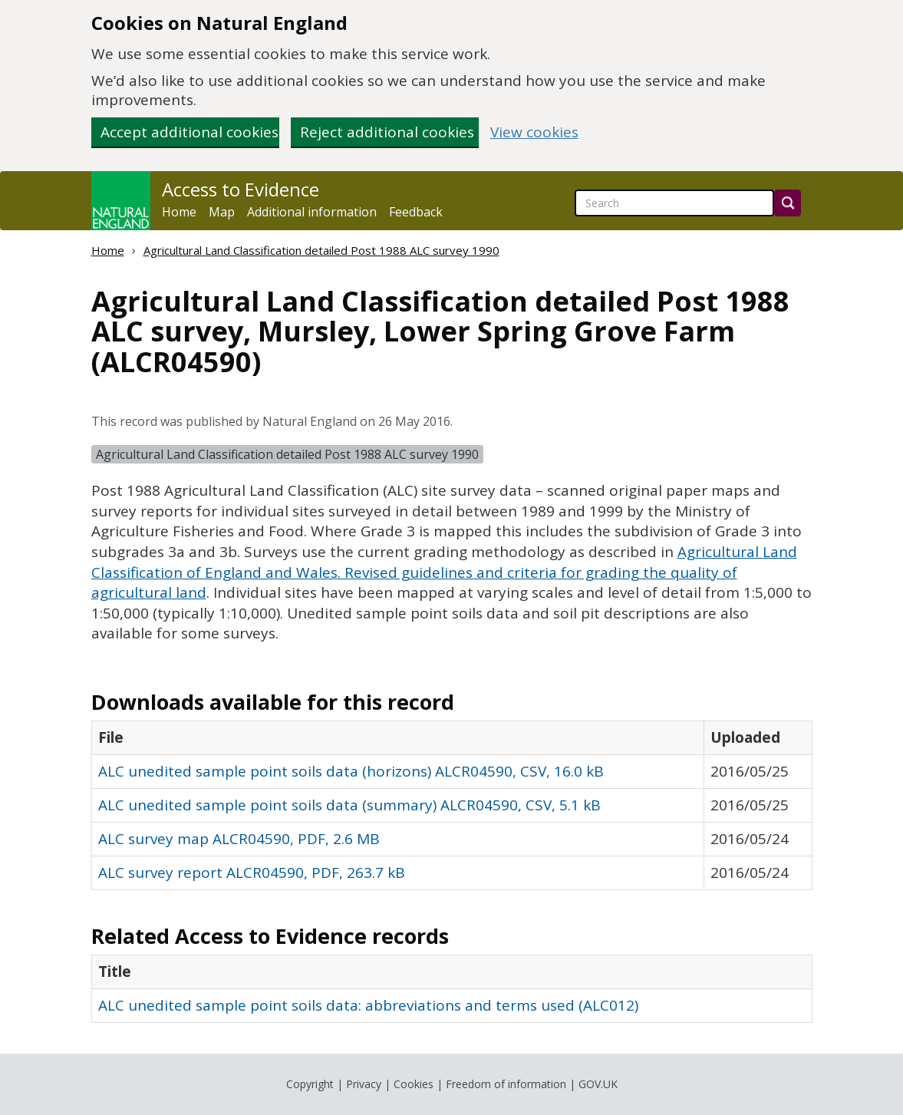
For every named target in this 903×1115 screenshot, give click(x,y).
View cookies (534, 132)
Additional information (312, 212)
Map (222, 212)
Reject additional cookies (387, 132)
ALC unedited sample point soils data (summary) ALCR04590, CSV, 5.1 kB (349, 805)
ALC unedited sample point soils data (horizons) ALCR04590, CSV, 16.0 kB (351, 771)
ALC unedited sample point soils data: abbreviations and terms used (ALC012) (368, 1005)
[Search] (787, 203)
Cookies (413, 1084)
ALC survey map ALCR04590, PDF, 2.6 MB (239, 839)
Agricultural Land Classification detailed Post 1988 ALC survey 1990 (321, 250)
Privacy (363, 1084)
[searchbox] (674, 203)
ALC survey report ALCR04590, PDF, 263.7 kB (251, 872)
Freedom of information (506, 1084)
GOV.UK (598, 1084)
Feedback (416, 212)
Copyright (310, 1084)
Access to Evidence (240, 189)
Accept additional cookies (189, 132)
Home (179, 212)
